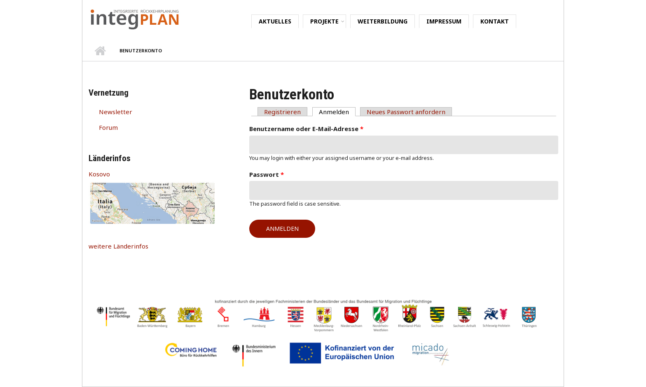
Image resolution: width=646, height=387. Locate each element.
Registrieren (282, 112)
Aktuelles (275, 21)
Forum (108, 127)
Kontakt (494, 21)
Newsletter (115, 112)
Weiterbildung (382, 21)
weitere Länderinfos (118, 246)
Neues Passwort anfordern (406, 112)
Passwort (266, 174)
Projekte (324, 21)
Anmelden (337, 112)
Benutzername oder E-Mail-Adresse (306, 128)
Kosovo (99, 174)
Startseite (100, 50)
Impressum (443, 21)
